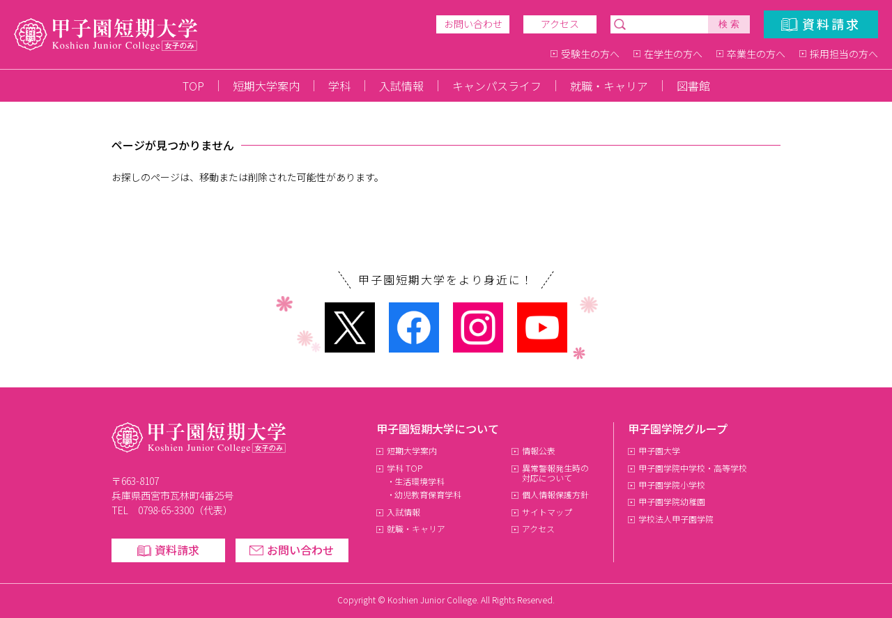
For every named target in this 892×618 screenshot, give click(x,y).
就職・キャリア (609, 85)
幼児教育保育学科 (427, 494)
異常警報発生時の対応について (556, 473)
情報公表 (538, 450)
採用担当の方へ (844, 54)
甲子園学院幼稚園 (671, 501)
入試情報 (401, 85)
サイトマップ (547, 512)
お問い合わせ (473, 24)
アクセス (560, 24)
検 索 (728, 24)
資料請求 (831, 24)
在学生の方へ (673, 54)
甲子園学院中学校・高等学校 (692, 468)
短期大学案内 (266, 85)
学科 (339, 85)
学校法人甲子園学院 (676, 519)
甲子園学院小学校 (671, 484)
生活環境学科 (419, 481)
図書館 (693, 85)
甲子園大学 (659, 450)
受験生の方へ (590, 54)
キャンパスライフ (496, 85)
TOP (193, 85)
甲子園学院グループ (678, 428)
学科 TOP (404, 468)
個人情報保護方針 (555, 494)
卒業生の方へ (756, 54)
